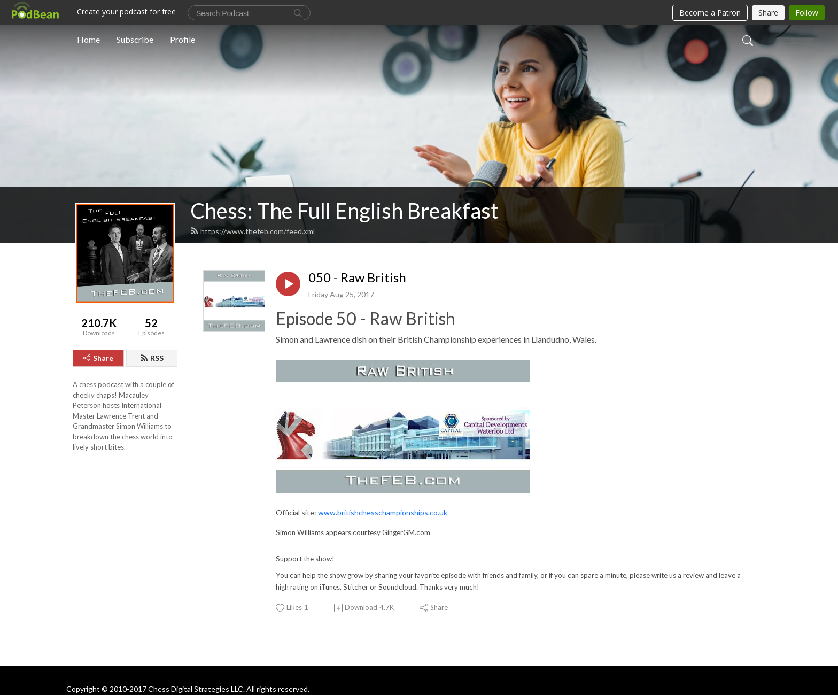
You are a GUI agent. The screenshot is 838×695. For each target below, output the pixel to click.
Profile (182, 39)
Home (88, 39)
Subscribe (135, 39)
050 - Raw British (357, 277)
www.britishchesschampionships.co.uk (382, 512)
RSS (152, 357)
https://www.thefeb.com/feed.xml (252, 231)
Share (98, 357)
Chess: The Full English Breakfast (344, 210)
